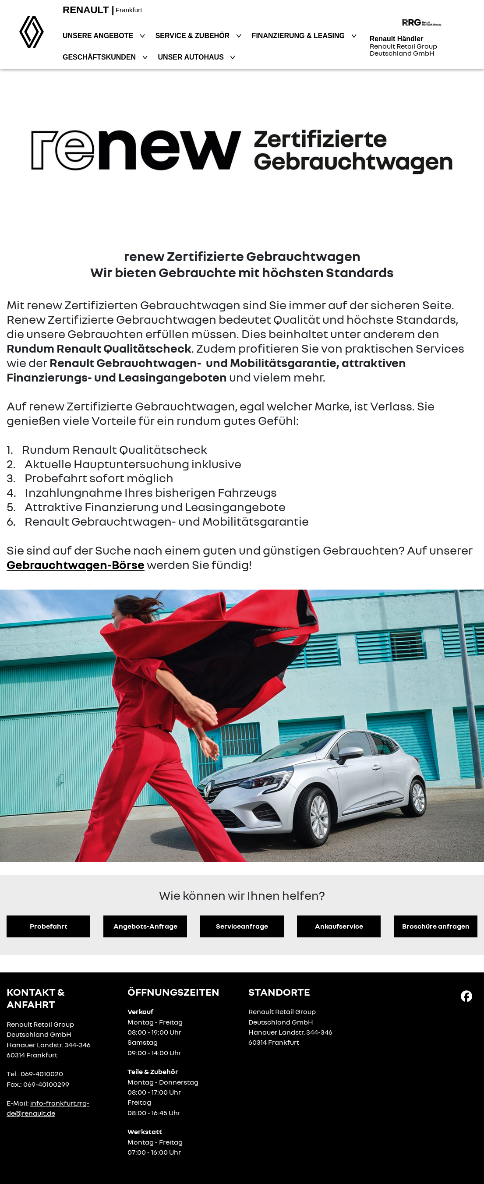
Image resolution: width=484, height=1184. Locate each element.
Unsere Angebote (99, 35)
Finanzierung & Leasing (299, 35)
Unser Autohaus (192, 57)
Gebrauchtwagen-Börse (76, 564)
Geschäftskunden (100, 57)
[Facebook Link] (466, 995)
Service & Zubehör (193, 35)
